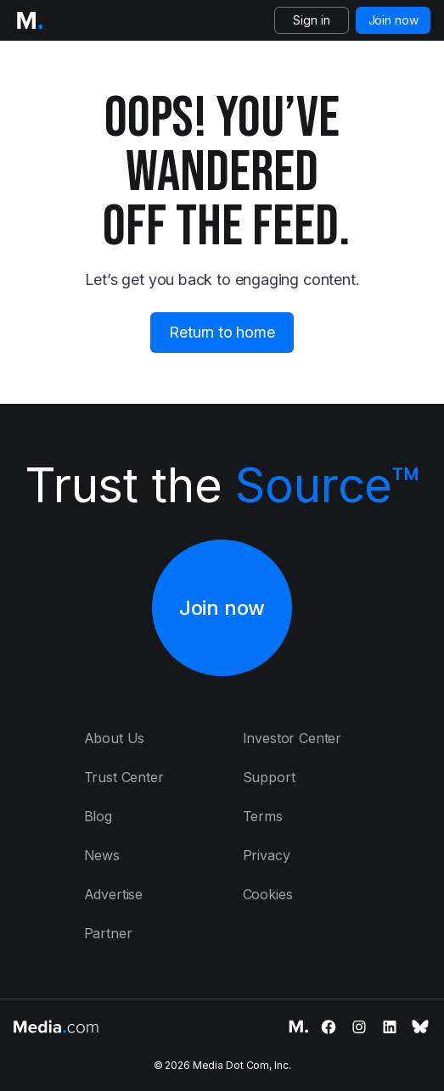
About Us (114, 738)
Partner (108, 933)
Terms (263, 816)
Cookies (268, 894)
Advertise (113, 894)
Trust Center (124, 777)
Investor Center (292, 738)
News (102, 855)
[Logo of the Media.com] (30, 20)
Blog (98, 816)
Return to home (221, 332)
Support (269, 777)
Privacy (266, 855)
